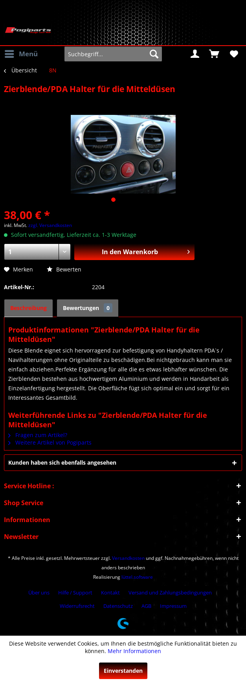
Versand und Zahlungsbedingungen (170, 592)
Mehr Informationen (134, 651)
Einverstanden (123, 670)
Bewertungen (87, 307)
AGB (146, 605)
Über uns (39, 592)
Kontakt (110, 592)
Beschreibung (28, 308)
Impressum (173, 605)
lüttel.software (137, 577)
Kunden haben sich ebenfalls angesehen (62, 462)
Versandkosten (128, 558)
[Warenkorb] (214, 54)
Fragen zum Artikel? (37, 435)
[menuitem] (21, 54)
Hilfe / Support (75, 592)
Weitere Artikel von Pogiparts (50, 442)
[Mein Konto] (195, 54)
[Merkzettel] (233, 54)
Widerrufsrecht (77, 605)
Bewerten (64, 269)
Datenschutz (118, 605)
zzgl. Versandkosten (50, 225)
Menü (21, 53)
